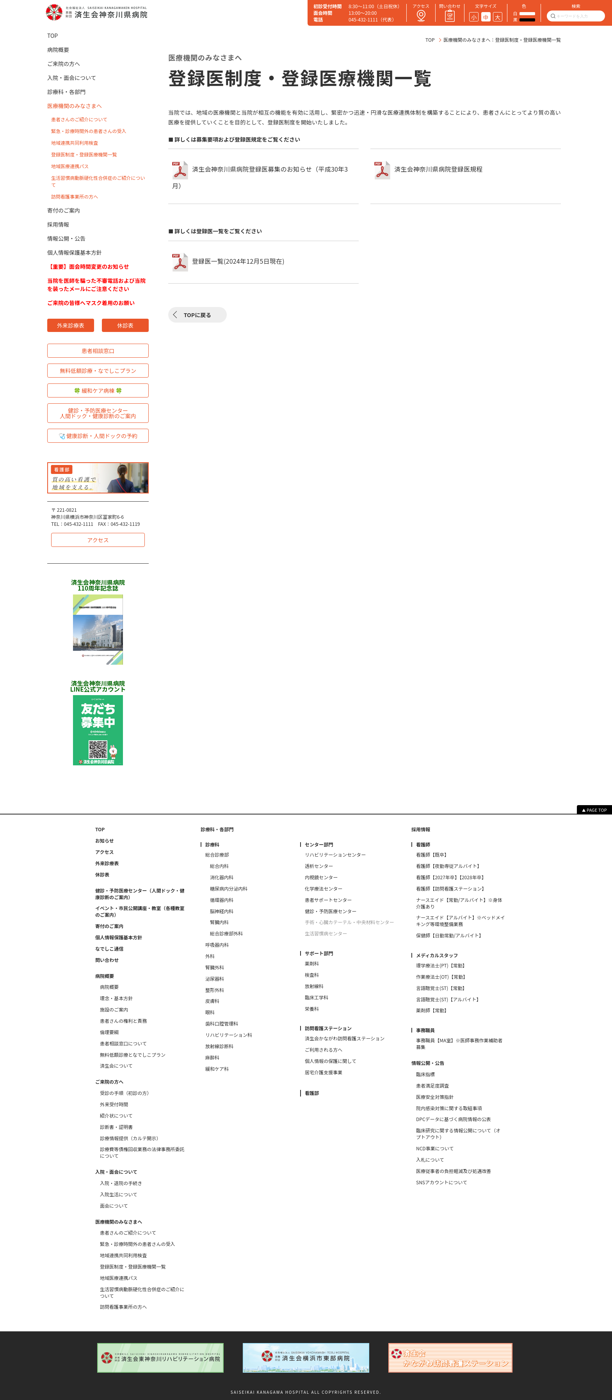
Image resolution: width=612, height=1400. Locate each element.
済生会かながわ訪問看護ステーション (344, 1038)
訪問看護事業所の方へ (74, 196)
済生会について (116, 1066)
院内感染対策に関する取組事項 (449, 1108)
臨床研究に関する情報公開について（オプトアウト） (458, 1133)
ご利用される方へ (323, 1050)
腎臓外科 (214, 967)
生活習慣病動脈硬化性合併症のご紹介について (142, 1292)
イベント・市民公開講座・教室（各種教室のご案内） (140, 911)
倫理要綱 (109, 1032)
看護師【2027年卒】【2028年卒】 (451, 877)
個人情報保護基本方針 (74, 252)
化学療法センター (323, 888)
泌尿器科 (214, 979)
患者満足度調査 (432, 1085)
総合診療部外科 (226, 933)
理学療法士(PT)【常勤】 (441, 965)
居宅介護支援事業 (323, 1072)
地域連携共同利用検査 (74, 142)
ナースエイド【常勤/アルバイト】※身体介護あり (459, 903)
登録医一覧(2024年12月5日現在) (238, 261)
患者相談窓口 (98, 351)
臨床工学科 (316, 997)
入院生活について (118, 1194)
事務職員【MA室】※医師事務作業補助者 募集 (460, 1043)
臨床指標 (425, 1074)
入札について (430, 1160)
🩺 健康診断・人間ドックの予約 (98, 436)
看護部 (312, 1093)
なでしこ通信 (109, 949)
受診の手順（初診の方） (125, 1093)
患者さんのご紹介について (79, 119)
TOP (429, 39)
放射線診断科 (219, 1046)
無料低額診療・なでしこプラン (98, 370)
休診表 (125, 325)
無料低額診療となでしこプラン (132, 1055)
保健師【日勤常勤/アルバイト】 (450, 935)
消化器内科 (221, 877)
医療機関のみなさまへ (74, 106)
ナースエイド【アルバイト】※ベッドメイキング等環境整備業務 (460, 920)
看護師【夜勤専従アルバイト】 (449, 866)
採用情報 (58, 224)
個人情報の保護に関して (330, 1061)
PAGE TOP (597, 810)
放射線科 (314, 986)
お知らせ (104, 841)
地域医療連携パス (70, 166)
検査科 (312, 975)
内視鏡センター (321, 877)
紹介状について (116, 1116)
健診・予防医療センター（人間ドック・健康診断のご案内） (139, 893)
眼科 (210, 1012)
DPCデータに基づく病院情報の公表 (453, 1119)
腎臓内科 (219, 922)
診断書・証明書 (116, 1127)
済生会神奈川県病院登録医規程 (438, 169)
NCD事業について (435, 1148)
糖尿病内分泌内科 (228, 888)
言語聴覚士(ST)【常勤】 (441, 988)
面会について (114, 1206)
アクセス (98, 540)
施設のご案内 (114, 1009)
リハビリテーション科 (228, 1035)
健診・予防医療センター (330, 911)
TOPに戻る (197, 315)
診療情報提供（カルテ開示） (130, 1138)
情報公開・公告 (66, 238)
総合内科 (219, 866)
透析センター (319, 866)
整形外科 (214, 990)
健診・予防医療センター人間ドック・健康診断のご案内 (98, 413)
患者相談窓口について (123, 1043)
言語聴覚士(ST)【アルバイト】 (448, 999)
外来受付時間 (114, 1104)
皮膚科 (212, 1001)
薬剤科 (312, 963)
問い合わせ (107, 960)
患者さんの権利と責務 (123, 1021)
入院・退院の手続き (121, 1183)
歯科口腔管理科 (221, 1023)
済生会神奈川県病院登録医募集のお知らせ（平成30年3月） (260, 178)
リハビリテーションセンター (335, 855)
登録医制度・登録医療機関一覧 (84, 154)
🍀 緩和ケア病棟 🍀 (98, 390)
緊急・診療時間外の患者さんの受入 (88, 131)
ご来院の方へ (63, 63)
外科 (210, 956)
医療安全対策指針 (435, 1097)
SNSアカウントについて (441, 1182)
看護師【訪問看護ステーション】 (451, 888)
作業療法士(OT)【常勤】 (442, 977)
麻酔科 (212, 1057)
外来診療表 (70, 325)
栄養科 (312, 1009)
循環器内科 (221, 900)
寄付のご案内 (63, 210)
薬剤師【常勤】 (432, 1010)
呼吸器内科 (217, 945)
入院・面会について (71, 78)
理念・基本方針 (116, 998)
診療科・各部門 (66, 92)
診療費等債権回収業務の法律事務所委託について (142, 1152)
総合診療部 (217, 855)
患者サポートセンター (328, 900)
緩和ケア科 (217, 1069)
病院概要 (58, 49)
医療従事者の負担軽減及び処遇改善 (453, 1171)
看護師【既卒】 (432, 855)
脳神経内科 (221, 911)
